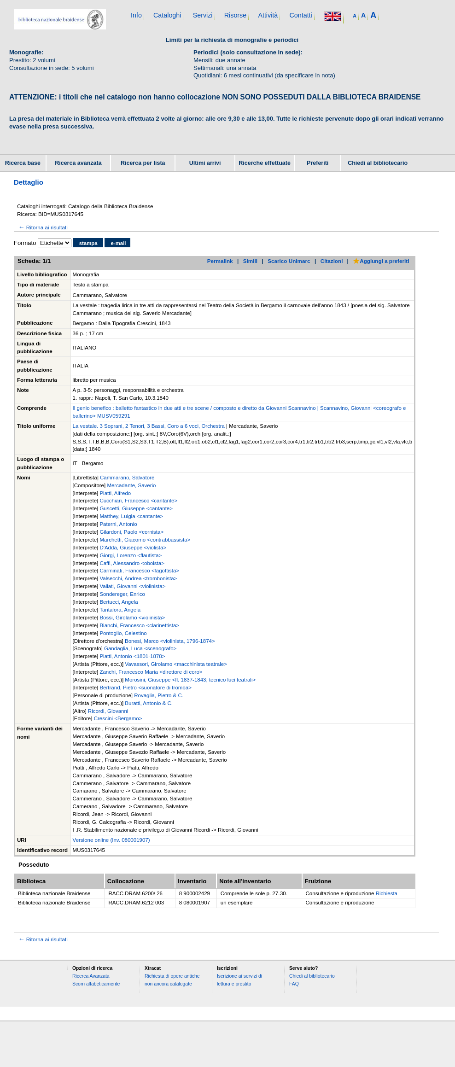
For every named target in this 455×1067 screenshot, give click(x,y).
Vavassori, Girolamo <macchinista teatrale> (176, 664)
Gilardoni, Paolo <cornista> (131, 532)
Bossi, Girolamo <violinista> (132, 617)
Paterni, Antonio (118, 524)
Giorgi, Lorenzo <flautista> (130, 555)
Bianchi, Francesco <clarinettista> (139, 625)
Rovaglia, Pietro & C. (158, 695)
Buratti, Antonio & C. (149, 703)
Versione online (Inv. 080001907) (111, 840)
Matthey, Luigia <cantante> (131, 516)
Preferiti (317, 163)
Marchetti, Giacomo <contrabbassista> (144, 539)
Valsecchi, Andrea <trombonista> (138, 578)
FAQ (294, 983)
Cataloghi (167, 15)
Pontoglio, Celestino (122, 633)
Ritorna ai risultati (42, 227)
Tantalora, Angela (119, 609)
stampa (88, 243)
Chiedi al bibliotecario (378, 163)
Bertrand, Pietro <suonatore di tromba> (145, 687)
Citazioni (332, 261)
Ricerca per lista (143, 163)
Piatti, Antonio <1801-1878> (132, 656)
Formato (25, 242)
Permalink (220, 261)
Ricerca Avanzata (91, 976)
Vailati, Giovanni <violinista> (132, 586)
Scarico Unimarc (289, 261)
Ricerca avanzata (78, 163)
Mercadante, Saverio (131, 485)
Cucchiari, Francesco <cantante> (138, 500)
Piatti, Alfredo (115, 493)
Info (136, 15)
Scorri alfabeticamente (96, 983)
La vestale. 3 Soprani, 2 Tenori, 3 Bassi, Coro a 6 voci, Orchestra (149, 426)
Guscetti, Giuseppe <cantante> (136, 508)
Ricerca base (23, 163)
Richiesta (386, 893)
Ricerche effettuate (265, 163)
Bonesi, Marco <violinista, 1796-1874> (170, 641)
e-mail (118, 243)
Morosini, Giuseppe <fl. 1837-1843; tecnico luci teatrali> (190, 679)
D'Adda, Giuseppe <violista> (132, 547)
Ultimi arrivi (205, 163)
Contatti (300, 15)
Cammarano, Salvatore (127, 477)
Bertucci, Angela (118, 602)
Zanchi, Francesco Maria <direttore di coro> (150, 672)
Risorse (235, 15)
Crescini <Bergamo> (118, 718)
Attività (268, 15)
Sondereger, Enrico (122, 594)
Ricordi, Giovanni (108, 711)
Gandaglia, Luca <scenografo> (140, 648)
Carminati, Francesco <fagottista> (139, 570)
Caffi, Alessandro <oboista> (131, 563)
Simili (250, 261)
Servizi (203, 15)
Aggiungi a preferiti (381, 261)
